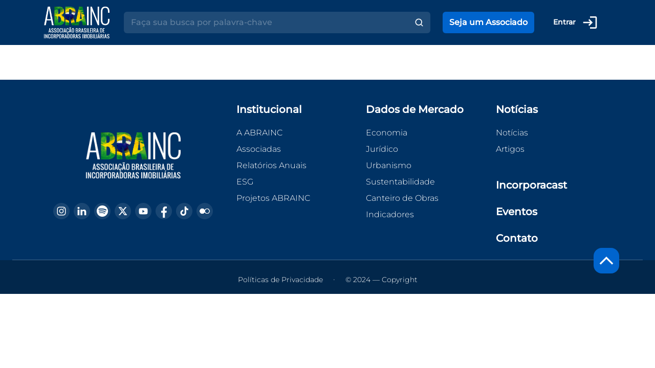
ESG (244, 182)
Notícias (512, 132)
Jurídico (382, 149)
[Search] (266, 22)
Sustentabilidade (400, 182)
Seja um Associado (488, 22)
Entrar (575, 22)
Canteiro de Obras (402, 198)
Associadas (258, 149)
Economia (386, 132)
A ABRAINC (259, 132)
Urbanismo (388, 165)
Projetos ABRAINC (273, 198)
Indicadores (390, 214)
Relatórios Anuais (271, 165)
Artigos (510, 149)
